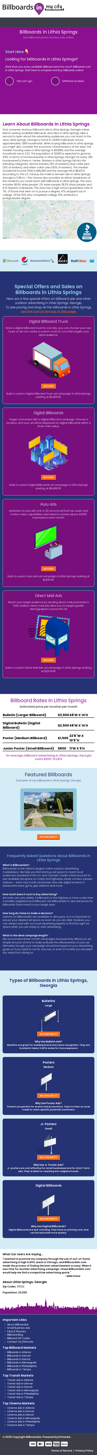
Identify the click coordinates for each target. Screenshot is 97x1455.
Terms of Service (61, 1450)
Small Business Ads (18, 1328)
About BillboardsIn (18, 1324)
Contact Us (14, 1341)
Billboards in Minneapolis (21, 1362)
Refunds (28, 1341)
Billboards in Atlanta (19, 1352)
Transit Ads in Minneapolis (23, 1390)
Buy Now (48, 386)
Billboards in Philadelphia (22, 1366)
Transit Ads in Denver (20, 1383)
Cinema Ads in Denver (20, 1411)
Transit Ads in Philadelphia (23, 1393)
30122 (20, 1286)
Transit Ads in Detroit (20, 1387)
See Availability (48, 837)
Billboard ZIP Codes (18, 1338)
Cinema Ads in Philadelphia (23, 1421)
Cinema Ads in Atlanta (20, 1408)
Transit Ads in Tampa (20, 1397)
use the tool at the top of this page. (49, 311)
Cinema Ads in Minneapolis (23, 1418)
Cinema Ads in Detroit (20, 1414)
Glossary (21, 1331)
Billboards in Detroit (18, 1359)
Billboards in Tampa (19, 1369)
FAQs (10, 1331)
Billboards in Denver (19, 1355)
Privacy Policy (84, 1450)
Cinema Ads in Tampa (20, 1425)
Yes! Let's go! (24, 81)
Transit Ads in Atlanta (20, 1380)
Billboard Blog (15, 1334)
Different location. (73, 81)
